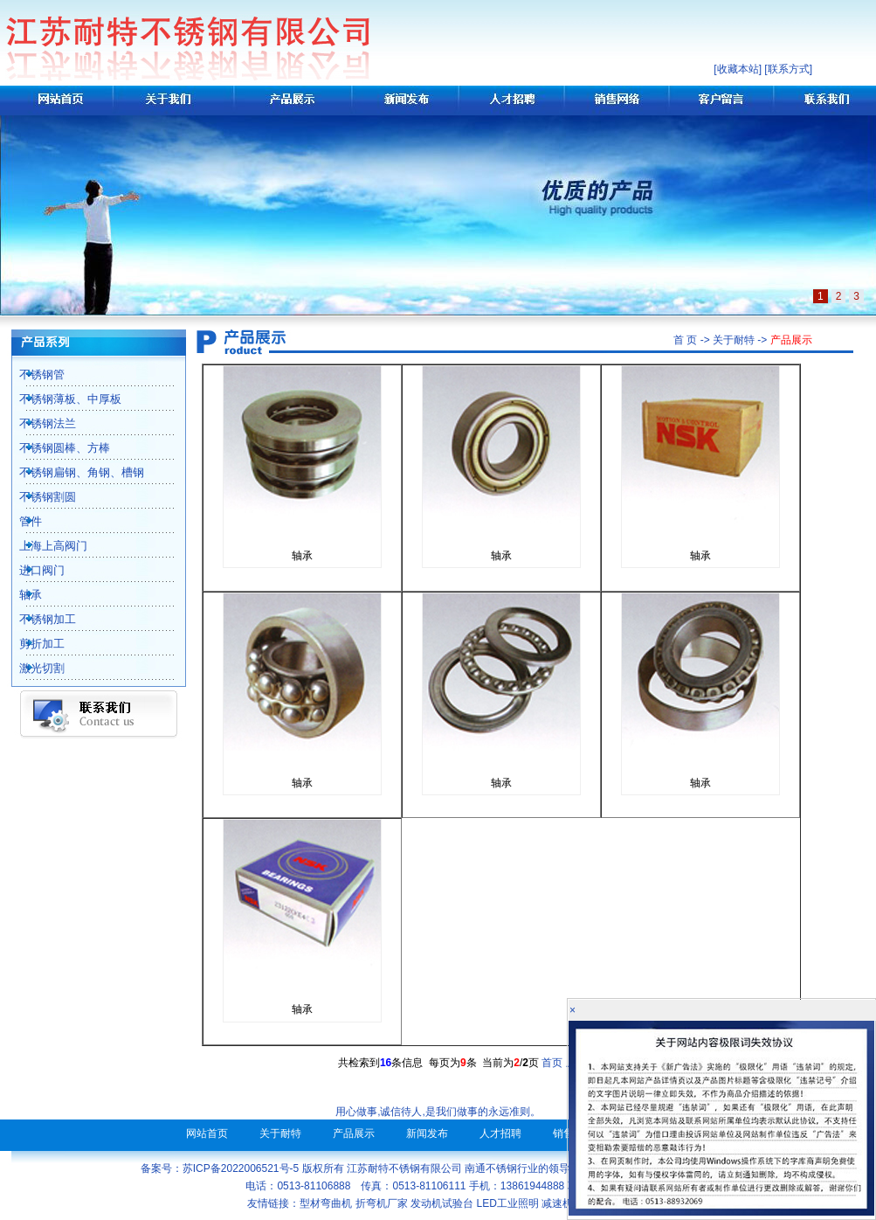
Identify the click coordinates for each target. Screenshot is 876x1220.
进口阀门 (32, 570)
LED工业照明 (508, 1203)
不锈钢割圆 (38, 496)
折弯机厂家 (381, 1203)
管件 (21, 521)
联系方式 (789, 69)
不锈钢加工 (38, 619)
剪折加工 (32, 643)
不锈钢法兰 (38, 423)
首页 (551, 1063)
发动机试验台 (441, 1203)
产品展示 (354, 1133)
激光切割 (32, 668)
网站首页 (207, 1133)
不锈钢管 (32, 374)
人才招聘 (500, 1133)
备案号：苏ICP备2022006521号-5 (220, 1168)
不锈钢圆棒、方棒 (55, 447)
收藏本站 (738, 69)
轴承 (21, 594)
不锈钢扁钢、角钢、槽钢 (72, 472)
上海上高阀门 (43, 545)
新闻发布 (427, 1133)
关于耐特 (280, 1133)
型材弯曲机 (326, 1203)
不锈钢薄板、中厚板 (60, 399)
